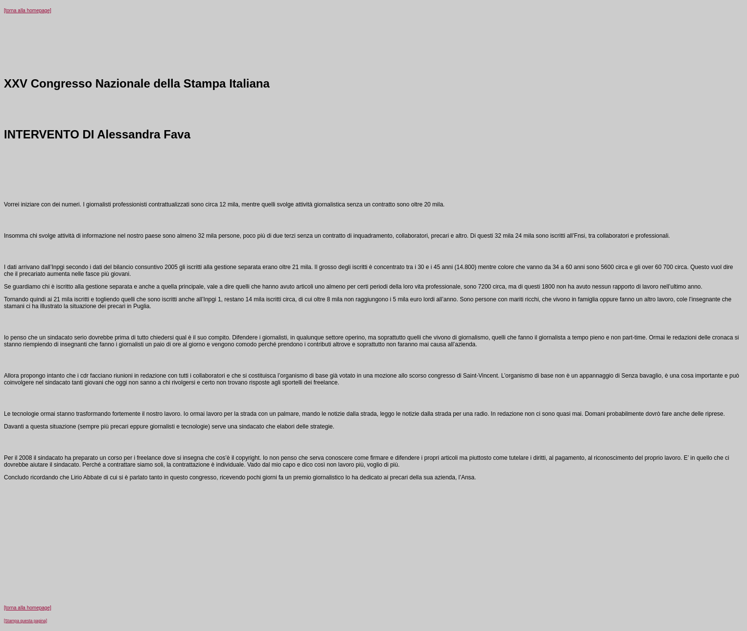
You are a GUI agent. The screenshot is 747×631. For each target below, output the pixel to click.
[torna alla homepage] (27, 10)
